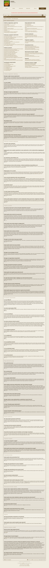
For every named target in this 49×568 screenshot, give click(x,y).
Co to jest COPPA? (6, 24)
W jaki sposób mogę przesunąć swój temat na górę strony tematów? (13, 60)
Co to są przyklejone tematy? (8, 68)
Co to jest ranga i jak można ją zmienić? (9, 43)
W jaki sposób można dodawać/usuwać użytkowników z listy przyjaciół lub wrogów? (34, 42)
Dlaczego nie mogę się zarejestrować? (9, 25)
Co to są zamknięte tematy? (8, 69)
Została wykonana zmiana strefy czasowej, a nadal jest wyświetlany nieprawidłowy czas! (13, 40)
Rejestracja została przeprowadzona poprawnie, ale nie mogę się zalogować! (13, 27)
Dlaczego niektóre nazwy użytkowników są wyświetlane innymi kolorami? (33, 29)
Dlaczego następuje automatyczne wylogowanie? (11, 31)
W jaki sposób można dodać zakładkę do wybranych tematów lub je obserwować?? (34, 54)
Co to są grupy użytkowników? (29, 25)
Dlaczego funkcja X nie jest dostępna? (30, 64)
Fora (9, 15)
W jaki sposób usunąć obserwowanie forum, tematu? (32, 56)
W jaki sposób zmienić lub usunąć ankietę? (10, 53)
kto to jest (34, 543)
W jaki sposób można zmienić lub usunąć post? (10, 49)
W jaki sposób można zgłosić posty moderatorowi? (11, 56)
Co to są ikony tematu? (7, 70)
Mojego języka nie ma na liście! (8, 41)
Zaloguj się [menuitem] (44, 15)
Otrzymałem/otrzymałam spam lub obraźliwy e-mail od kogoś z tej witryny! (34, 37)
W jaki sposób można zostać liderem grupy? (31, 28)
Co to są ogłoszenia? (7, 67)
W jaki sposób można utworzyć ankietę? (9, 51)
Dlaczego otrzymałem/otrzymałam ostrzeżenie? (10, 55)
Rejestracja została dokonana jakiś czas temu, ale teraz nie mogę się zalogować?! (13, 29)
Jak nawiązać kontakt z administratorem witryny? (31, 67)
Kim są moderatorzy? (28, 24)
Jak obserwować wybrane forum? (29, 55)
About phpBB (6, 532)
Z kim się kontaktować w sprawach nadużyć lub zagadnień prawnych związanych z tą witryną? (34, 66)
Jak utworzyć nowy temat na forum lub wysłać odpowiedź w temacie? (13, 48)
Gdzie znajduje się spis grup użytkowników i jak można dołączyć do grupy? (34, 27)
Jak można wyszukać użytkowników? (30, 48)
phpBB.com (40, 173)
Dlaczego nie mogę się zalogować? (9, 28)
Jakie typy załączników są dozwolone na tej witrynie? (32, 59)
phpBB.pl (35, 173)
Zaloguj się (6, 16)
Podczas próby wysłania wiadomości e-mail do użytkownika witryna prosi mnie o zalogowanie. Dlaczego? (14, 45)
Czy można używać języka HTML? (8, 64)
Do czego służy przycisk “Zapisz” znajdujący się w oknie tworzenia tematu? (13, 58)
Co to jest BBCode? (6, 63)
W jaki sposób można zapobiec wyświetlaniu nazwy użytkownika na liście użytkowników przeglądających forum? (13, 37)
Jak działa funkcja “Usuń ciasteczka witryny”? (10, 32)
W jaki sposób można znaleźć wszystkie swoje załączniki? (33, 60)
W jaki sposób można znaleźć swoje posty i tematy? (32, 49)
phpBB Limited (28, 530)
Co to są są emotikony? (7, 65)
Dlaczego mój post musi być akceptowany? (10, 59)
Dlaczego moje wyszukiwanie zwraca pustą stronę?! (32, 47)
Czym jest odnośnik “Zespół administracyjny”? (31, 31)
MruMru (6, 15)
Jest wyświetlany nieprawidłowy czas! (9, 38)
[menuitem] (42, 15)
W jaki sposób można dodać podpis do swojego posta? (11, 50)
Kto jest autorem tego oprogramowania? (30, 63)
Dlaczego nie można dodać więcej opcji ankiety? (10, 52)
